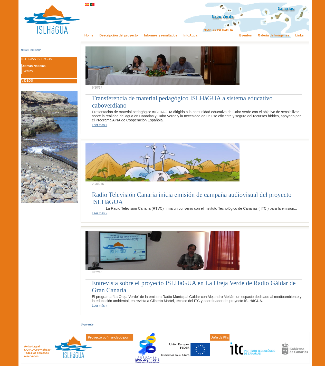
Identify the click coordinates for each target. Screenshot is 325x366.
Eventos (27, 71)
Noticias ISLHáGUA (31, 50)
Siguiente (87, 324)
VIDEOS (27, 80)
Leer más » (99, 125)
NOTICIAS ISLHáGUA (36, 59)
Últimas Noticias (33, 66)
